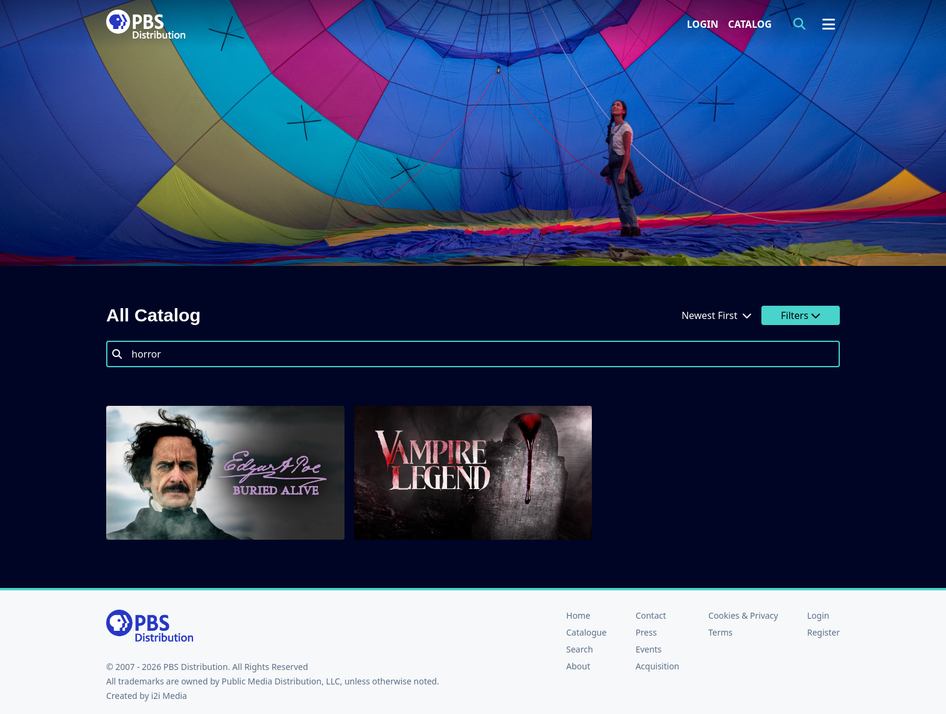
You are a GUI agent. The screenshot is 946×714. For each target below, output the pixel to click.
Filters (801, 315)
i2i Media (169, 695)
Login (703, 24)
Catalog (750, 24)
